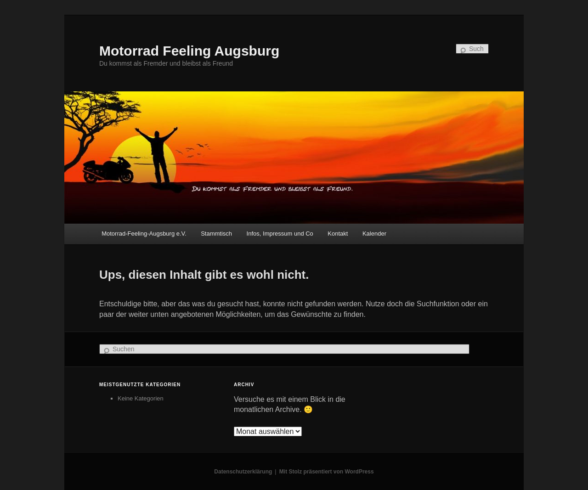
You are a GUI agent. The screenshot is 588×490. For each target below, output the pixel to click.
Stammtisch (216, 233)
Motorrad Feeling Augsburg (189, 50)
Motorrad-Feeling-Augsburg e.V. (144, 233)
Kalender (374, 233)
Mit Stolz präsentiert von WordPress (326, 471)
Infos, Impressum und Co (280, 233)
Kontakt (338, 233)
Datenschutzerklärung (243, 471)
